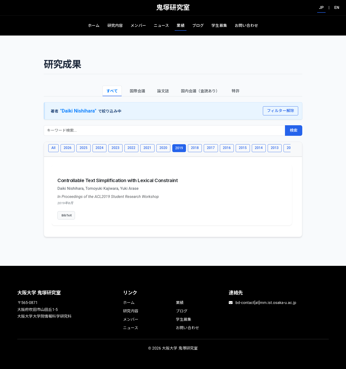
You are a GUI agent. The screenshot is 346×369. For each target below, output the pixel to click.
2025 (83, 148)
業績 (180, 25)
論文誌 (163, 91)
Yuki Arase (129, 188)
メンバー (138, 25)
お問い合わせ (246, 25)
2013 (274, 148)
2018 (195, 148)
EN (336, 7)
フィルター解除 (280, 110)
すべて (111, 91)
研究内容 (115, 25)
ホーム (93, 25)
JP (321, 7)
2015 (243, 148)
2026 (67, 148)
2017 (211, 148)
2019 (179, 148)
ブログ (198, 25)
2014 (259, 148)
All (53, 148)
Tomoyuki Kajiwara (102, 188)
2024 (99, 148)
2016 (227, 148)
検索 (293, 130)
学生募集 (219, 25)
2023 (115, 148)
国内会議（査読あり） (200, 91)
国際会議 (137, 91)
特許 (235, 91)
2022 (131, 148)
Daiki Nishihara (70, 188)
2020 (163, 148)
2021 (147, 148)
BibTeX (67, 215)
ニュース (161, 25)
